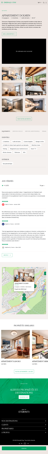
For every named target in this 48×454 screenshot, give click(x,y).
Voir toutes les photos (24, 119)
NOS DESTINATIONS (10, 421)
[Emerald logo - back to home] (9, 2)
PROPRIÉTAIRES (8, 428)
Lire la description (8, 34)
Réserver (24, 448)
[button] (24, 295)
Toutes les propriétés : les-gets (24, 371)
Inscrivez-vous (24, 397)
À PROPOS (6, 432)
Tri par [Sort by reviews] (42, 185)
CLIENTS (5, 425)
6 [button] (24, 299)
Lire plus (6, 255)
